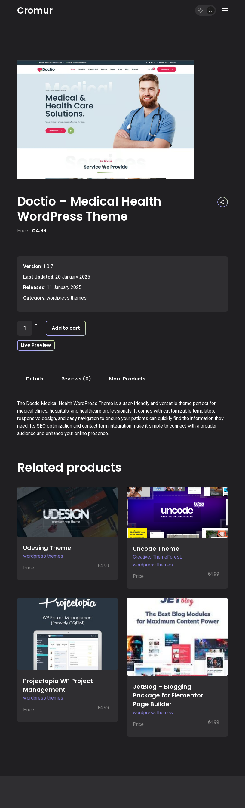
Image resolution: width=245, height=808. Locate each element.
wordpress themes (67, 298)
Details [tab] (34, 378)
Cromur (35, 10)
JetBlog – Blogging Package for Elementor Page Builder (168, 695)
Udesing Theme (47, 548)
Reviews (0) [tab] (76, 378)
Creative (141, 557)
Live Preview (36, 345)
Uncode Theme (156, 548)
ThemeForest (167, 557)
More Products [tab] (127, 378)
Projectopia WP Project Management (58, 685)
